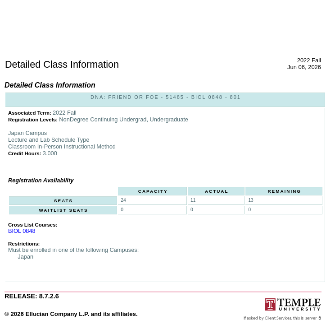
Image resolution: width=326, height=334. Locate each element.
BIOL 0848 (22, 230)
